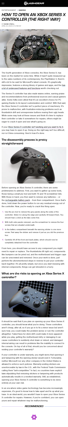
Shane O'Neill (9, 24)
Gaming (22, 10)
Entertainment (9, 10)
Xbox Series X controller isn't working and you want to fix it (35, 127)
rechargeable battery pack (17, 200)
